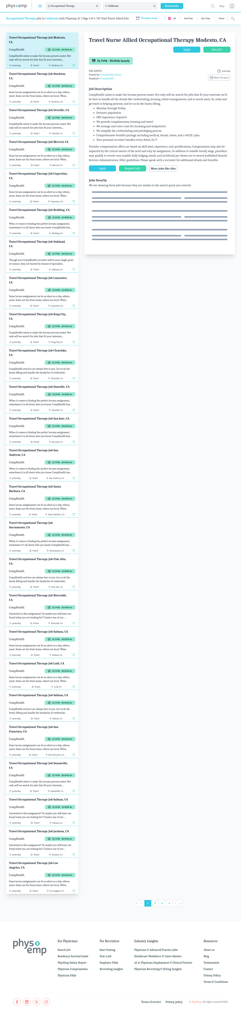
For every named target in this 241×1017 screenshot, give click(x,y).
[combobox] (72, 6)
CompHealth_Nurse (110, 74)
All (174, 18)
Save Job (217, 49)
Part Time (205, 18)
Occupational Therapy (21, 18)
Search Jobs (172, 6)
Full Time (188, 18)
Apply (186, 49)
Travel (221, 18)
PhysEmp (196, 1001)
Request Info (132, 168)
